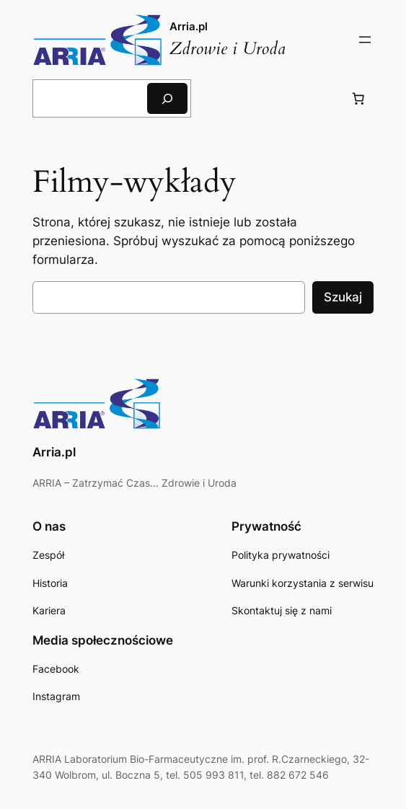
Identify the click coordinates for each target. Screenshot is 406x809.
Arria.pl (188, 26)
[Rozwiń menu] (365, 39)
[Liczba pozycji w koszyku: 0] (358, 99)
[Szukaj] (167, 98)
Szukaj (343, 297)
